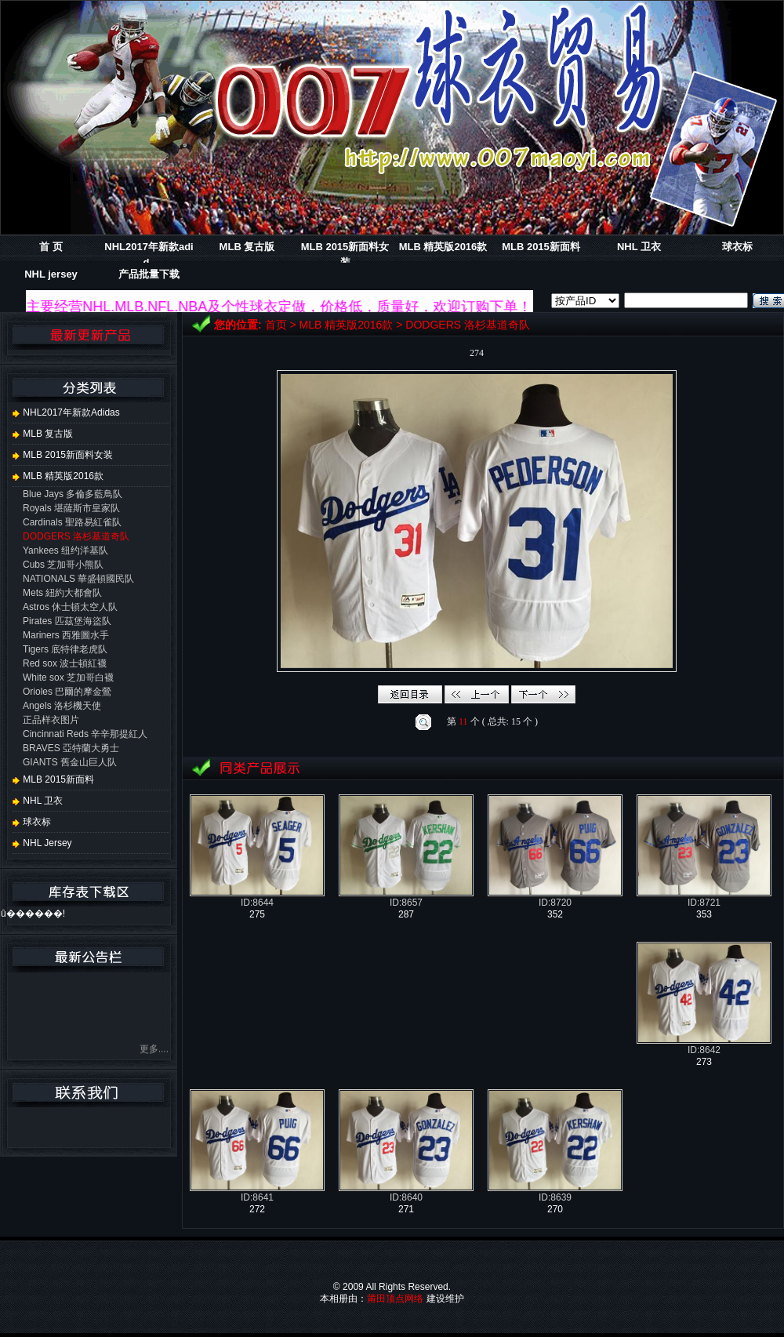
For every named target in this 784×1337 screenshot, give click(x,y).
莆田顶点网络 (395, 1298)
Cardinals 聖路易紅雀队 (72, 522)
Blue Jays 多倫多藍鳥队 (72, 494)
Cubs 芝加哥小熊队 (63, 564)
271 (406, 1209)
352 (555, 914)
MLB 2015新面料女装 (63, 454)
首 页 (51, 247)
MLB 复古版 (247, 247)
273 (704, 1061)
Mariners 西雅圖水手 (66, 635)
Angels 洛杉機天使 (62, 705)
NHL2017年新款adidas (66, 412)
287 (406, 914)
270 (555, 1209)
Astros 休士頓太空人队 (70, 606)
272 (257, 1209)
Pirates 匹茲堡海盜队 (67, 621)
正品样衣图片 (51, 719)
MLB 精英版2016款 (443, 247)
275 (257, 914)
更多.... (154, 1050)
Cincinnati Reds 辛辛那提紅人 (85, 733)
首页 (276, 324)
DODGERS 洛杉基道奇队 (467, 324)
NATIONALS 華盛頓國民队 (78, 578)
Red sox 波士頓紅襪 (65, 663)
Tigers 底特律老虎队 (65, 649)
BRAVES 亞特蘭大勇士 (71, 748)
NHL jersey (51, 274)
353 (704, 914)
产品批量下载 (149, 274)
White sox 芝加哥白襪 (68, 677)
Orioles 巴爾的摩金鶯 (67, 691)
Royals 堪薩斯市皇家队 (71, 508)
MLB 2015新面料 (541, 247)
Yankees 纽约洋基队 (65, 550)
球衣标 (737, 247)
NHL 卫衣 (639, 247)
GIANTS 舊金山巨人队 (70, 762)
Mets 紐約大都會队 (62, 592)
